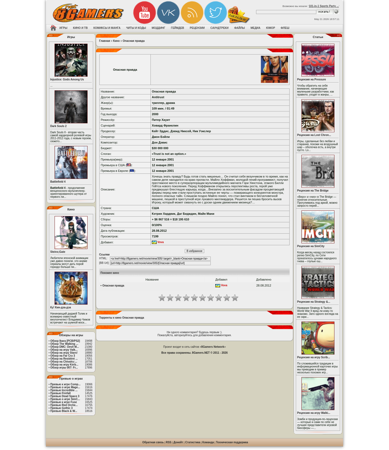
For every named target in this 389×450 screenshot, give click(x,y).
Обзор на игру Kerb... (64, 364)
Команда (208, 442)
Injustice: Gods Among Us (67, 79)
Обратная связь (153, 442)
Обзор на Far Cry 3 (62, 355)
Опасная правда (134, 40)
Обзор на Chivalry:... (63, 361)
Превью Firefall (60, 393)
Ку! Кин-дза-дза (60, 307)
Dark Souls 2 (58, 126)
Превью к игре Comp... (65, 384)
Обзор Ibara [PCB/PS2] (65, 340)
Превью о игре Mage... (65, 387)
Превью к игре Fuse (63, 402)
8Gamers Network (212, 346)
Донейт (178, 442)
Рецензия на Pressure (311, 79)
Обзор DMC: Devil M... (64, 346)
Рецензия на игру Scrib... (313, 357)
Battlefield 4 (58, 181)
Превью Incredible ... (64, 390)
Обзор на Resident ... (64, 358)
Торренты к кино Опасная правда (121, 317)
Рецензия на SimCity (310, 246)
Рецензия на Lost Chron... (314, 135)
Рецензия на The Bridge (312, 190)
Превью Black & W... (63, 411)
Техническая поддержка (232, 442)
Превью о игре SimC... (65, 399)
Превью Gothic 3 (61, 408)
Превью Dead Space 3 (64, 396)
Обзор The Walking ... (64, 343)
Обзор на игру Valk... (64, 349)
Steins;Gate (57, 251)
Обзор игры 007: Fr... (64, 367)
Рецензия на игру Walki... (313, 412)
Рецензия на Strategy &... (313, 301)
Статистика (192, 442)
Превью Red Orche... (64, 405)
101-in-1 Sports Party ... (324, 6)
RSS (169, 442)
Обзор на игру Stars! (64, 352)
